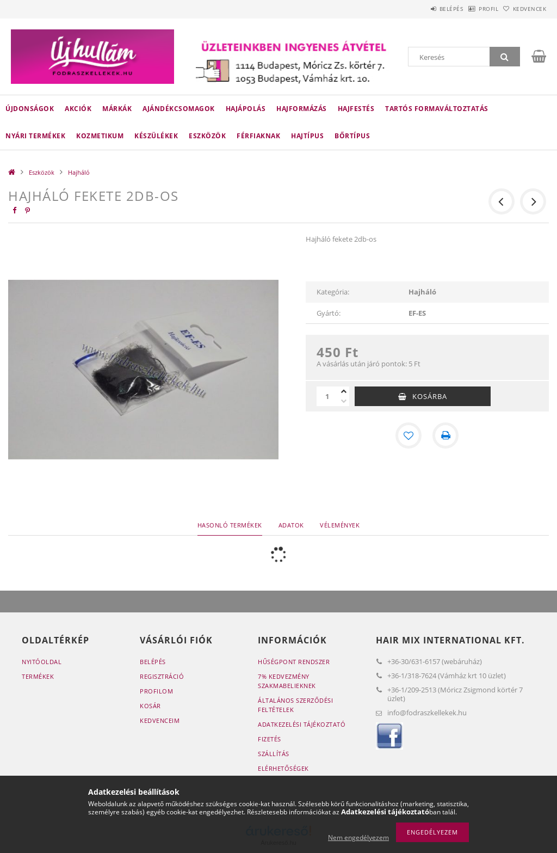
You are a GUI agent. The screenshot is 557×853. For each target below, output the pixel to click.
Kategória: (333, 292)
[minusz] (343, 401)
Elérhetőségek (283, 768)
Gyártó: (329, 313)
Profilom (156, 691)
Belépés (423, 9)
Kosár (150, 706)
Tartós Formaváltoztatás (436, 108)
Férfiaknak (258, 135)
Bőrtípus (352, 135)
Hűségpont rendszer (294, 662)
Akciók (78, 108)
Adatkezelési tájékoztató (301, 724)
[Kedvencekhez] (408, 435)
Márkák (117, 108)
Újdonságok (29, 108)
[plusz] (343, 391)
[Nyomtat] (445, 435)
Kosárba (429, 396)
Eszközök (207, 135)
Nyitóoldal (41, 662)
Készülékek (156, 135)
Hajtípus (307, 135)
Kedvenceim (160, 720)
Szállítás (273, 754)
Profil (471, 9)
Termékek (38, 676)
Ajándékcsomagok (179, 108)
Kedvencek (524, 9)
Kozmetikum (99, 135)
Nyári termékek (35, 135)
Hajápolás (246, 108)
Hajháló (79, 172)
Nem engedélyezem (358, 837)
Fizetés (269, 739)
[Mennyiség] (327, 396)
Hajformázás (301, 108)
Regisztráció (162, 676)
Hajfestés (356, 108)
